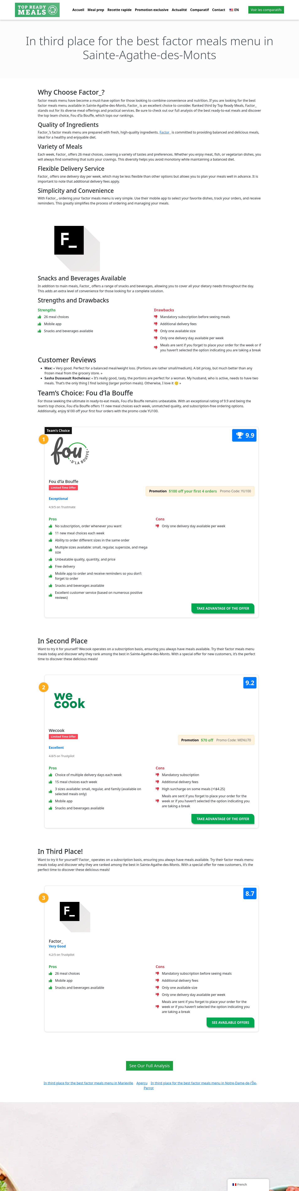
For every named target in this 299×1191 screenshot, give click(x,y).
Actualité (179, 9)
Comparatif (199, 9)
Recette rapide (119, 9)
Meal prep (96, 9)
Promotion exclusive (152, 9)
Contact (218, 9)
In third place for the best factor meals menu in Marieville (88, 1083)
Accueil (78, 9)
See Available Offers (230, 1022)
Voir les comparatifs (266, 9)
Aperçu (141, 1083)
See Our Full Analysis (149, 1065)
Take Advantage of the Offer (223, 608)
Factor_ (165, 132)
